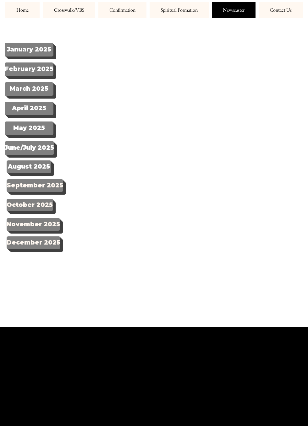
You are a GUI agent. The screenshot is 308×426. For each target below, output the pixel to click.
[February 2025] (29, 69)
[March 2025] (29, 89)
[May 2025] (29, 128)
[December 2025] (33, 242)
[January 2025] (29, 50)
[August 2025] (29, 166)
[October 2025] (30, 205)
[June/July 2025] (29, 148)
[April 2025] (29, 108)
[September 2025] (35, 185)
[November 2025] (33, 224)
